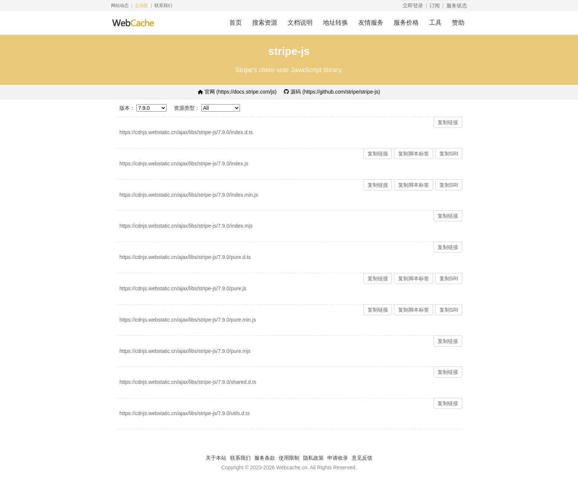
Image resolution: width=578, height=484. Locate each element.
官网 (237, 92)
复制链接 (448, 122)
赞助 (458, 22)
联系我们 (163, 5)
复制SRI (448, 154)
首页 (235, 22)
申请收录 (337, 458)
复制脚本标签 (413, 154)
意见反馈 (362, 458)
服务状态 (456, 5)
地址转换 (335, 22)
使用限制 (289, 458)
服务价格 (406, 22)
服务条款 (264, 458)
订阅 (434, 5)
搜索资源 (264, 22)
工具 (435, 22)
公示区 (141, 5)
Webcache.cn (291, 467)
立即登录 (413, 5)
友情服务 (370, 22)
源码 (332, 92)
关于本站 (216, 458)
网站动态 (120, 5)
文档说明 (300, 22)
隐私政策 (313, 458)
